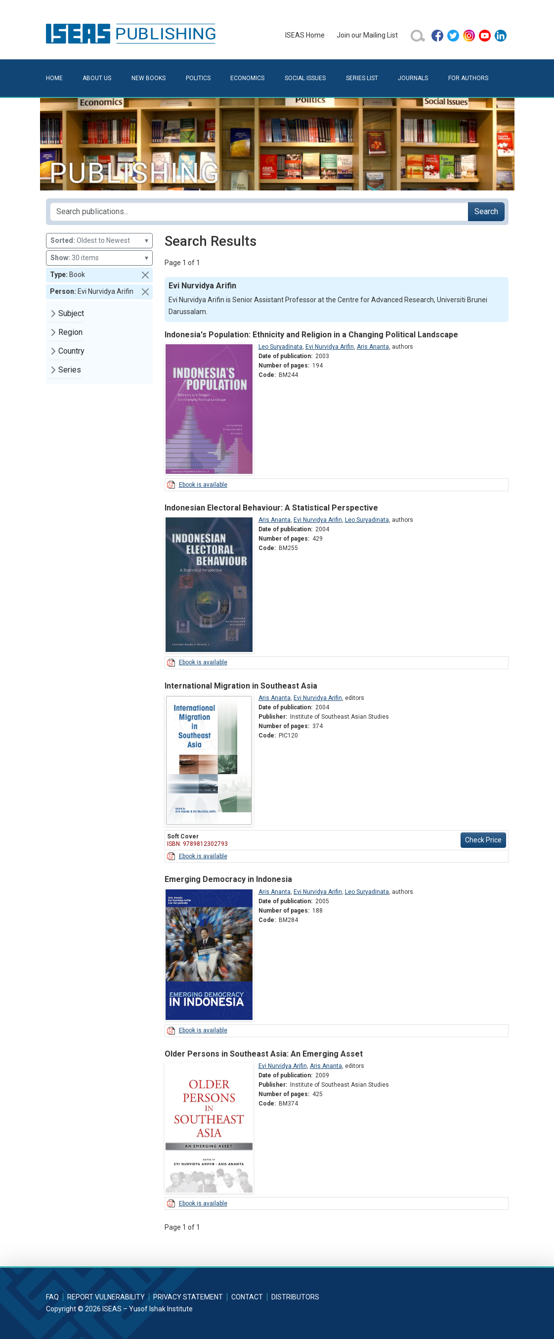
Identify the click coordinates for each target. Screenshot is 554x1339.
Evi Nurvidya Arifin (329, 346)
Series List (362, 78)
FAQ (52, 1297)
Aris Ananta (373, 346)
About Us (97, 78)
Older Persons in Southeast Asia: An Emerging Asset (264, 1054)
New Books (148, 78)
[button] (145, 275)
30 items (99, 258)
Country (71, 351)
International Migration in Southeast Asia (241, 686)
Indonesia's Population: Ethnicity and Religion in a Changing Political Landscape (311, 334)
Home (54, 78)
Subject (71, 313)
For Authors (468, 78)
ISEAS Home (305, 35)
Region (70, 332)
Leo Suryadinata (280, 346)
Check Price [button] (483, 840)
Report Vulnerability (106, 1297)
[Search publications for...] (259, 211)
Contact (247, 1297)
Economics (247, 78)
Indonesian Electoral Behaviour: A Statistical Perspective (271, 507)
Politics (198, 78)
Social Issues (305, 78)
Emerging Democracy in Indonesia (228, 879)
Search (486, 211)
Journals (413, 78)
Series (69, 369)
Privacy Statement (188, 1297)
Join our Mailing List (367, 35)
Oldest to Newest (99, 240)
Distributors (295, 1297)
